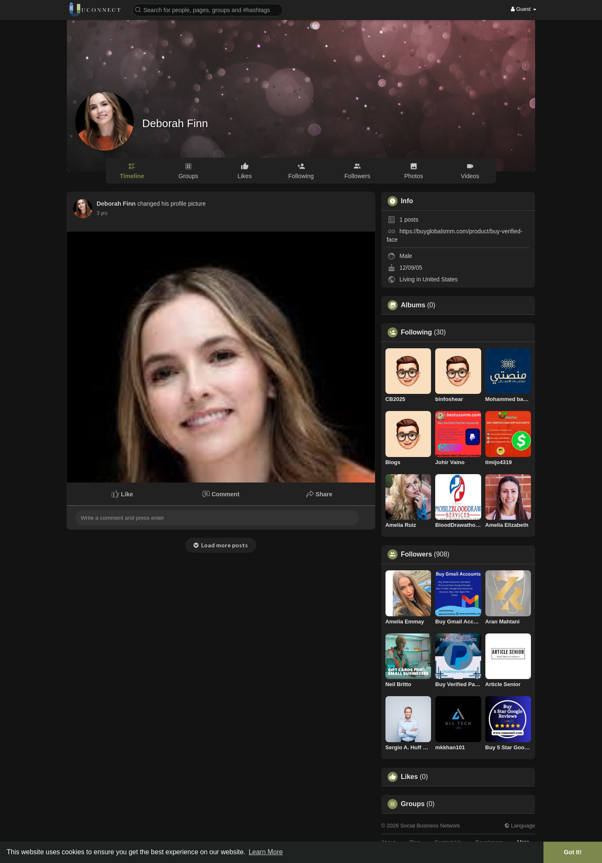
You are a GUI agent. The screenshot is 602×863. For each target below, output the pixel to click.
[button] (208, 9)
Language (519, 825)
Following (416, 332)
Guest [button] (523, 9)
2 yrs (102, 213)
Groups (413, 804)
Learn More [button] (266, 851)
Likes (409, 777)
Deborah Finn (175, 123)
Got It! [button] (573, 852)
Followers (416, 554)
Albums (413, 305)
